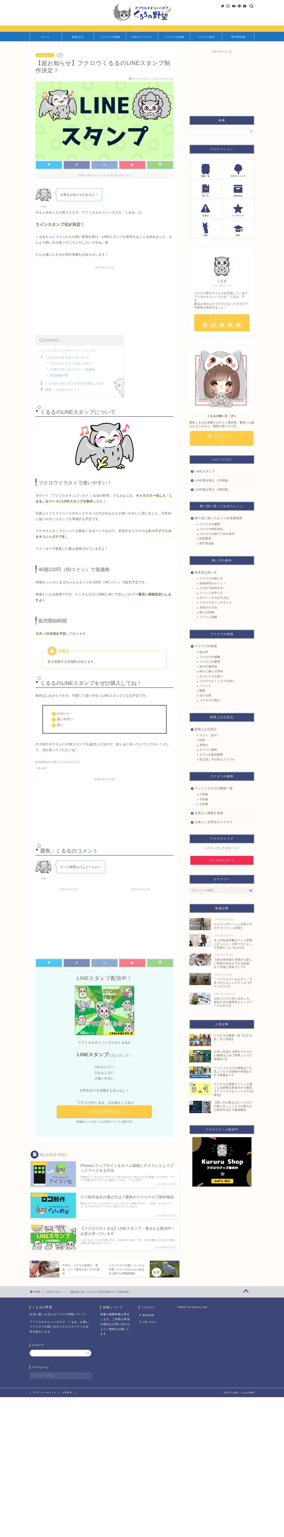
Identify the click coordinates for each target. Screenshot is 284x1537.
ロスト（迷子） (209, 735)
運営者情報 (147, 1315)
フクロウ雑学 (206, 37)
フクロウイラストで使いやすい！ (72, 363)
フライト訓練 (208, 617)
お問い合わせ (149, 1321)
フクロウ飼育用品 (211, 529)
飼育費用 (205, 538)
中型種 (203, 799)
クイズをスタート (221, 860)
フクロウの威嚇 (209, 657)
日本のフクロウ (142, 37)
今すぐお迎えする (105, 1111)
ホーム (45, 37)
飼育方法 (78, 37)
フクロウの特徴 (174, 37)
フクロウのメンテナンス (215, 602)
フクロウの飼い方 (211, 578)
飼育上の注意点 (206, 729)
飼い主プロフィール (222, 438)
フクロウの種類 (110, 37)
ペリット (205, 686)
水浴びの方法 (208, 607)
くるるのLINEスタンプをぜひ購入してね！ (75, 383)
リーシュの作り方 (211, 593)
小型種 (203, 794)
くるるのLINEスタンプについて (67, 358)
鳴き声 (203, 652)
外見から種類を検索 (209, 813)
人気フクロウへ (45, 55)
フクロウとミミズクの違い (217, 681)
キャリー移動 (208, 750)
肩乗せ (203, 745)
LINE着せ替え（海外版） (213, 489)
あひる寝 (205, 695)
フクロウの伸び (209, 700)
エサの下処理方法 (211, 588)
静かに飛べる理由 (211, 671)
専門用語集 (238, 37)
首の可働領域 (208, 666)
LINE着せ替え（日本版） (213, 480)
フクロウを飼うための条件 (217, 534)
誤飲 (202, 740)
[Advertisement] (104, 298)
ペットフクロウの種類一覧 (214, 788)
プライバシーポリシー (44, 1392)
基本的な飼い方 (206, 572)
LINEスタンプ (205, 471)
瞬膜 (202, 691)
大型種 (203, 804)
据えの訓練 (206, 612)
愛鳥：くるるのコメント (62, 390)
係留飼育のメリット (212, 583)
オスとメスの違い (211, 676)
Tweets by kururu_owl (192, 1307)
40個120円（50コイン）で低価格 (72, 369)
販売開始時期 (59, 375)
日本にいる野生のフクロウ (214, 822)
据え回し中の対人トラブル (217, 759)
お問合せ (67, 1392)
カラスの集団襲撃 (211, 754)
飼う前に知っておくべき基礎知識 (218, 518)
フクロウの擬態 (209, 662)
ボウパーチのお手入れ (214, 598)
